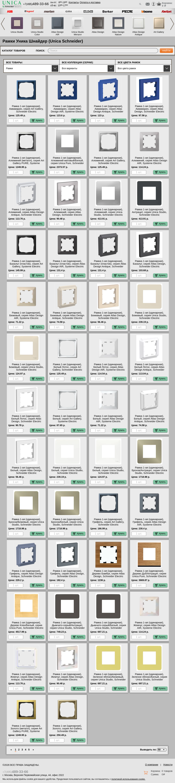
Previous (3, 24)
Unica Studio (17, 32)
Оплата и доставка (90, 2)
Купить (37, 120)
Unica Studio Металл (77, 33)
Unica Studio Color (37, 33)
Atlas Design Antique (138, 33)
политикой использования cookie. (128, 779)
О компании (151, 764)
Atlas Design (98, 32)
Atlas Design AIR (57, 33)
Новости (167, 764)
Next (172, 24)
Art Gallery (159, 32)
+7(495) (36, 4)
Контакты (74, 2)
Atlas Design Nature (118, 33)
